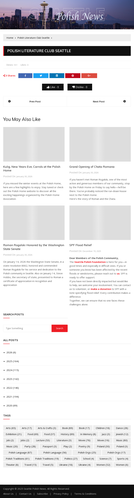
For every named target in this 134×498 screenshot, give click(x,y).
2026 (9, 352)
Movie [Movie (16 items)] (103, 440)
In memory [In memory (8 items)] (88, 434)
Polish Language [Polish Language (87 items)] (20, 452)
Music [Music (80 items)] (122, 440)
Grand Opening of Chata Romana (92, 167)
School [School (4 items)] (88, 458)
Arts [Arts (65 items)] (11, 428)
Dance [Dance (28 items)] (122, 428)
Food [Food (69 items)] (33, 434)
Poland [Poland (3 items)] (122, 446)
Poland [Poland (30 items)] (103, 446)
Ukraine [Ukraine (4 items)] (84, 464)
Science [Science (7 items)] (105, 458)
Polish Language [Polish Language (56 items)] (55, 452)
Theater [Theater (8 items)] (12, 464)
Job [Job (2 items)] (10, 440)
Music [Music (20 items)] (12, 446)
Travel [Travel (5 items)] (48, 464)
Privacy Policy (61, 494)
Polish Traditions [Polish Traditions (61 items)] (17, 458)
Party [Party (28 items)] (30, 446)
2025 (9, 361)
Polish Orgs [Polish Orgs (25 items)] (87, 452)
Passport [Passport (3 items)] (50, 446)
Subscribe (42, 494)
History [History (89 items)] (67, 434)
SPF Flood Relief (80, 245)
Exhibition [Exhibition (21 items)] (14, 434)
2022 (9, 387)
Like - (53, 87)
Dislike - (79, 87)
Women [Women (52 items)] (103, 464)
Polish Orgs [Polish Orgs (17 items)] (116, 452)
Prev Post (35, 101)
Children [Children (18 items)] (103, 428)
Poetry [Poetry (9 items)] (84, 446)
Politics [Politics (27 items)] (70, 458)
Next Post (99, 101)
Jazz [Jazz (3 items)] (106, 434)
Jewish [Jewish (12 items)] (122, 434)
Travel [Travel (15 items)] (30, 464)
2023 (9, 379)
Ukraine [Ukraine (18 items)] (66, 464)
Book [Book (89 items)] (67, 428)
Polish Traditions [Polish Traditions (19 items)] (47, 458)
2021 (9, 396)
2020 (9, 405)
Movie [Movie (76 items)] (84, 440)
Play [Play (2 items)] (67, 446)
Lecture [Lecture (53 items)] (43, 440)
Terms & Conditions (85, 494)
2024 (9, 370)
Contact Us (25, 494)
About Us (8, 494)
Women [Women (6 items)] (122, 464)
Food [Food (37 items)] (49, 434)
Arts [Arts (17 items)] (27, 428)
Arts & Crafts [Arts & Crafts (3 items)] (47, 428)
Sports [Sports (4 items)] (122, 458)
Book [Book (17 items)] (84, 428)
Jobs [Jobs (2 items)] (25, 440)
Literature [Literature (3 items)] (64, 440)
